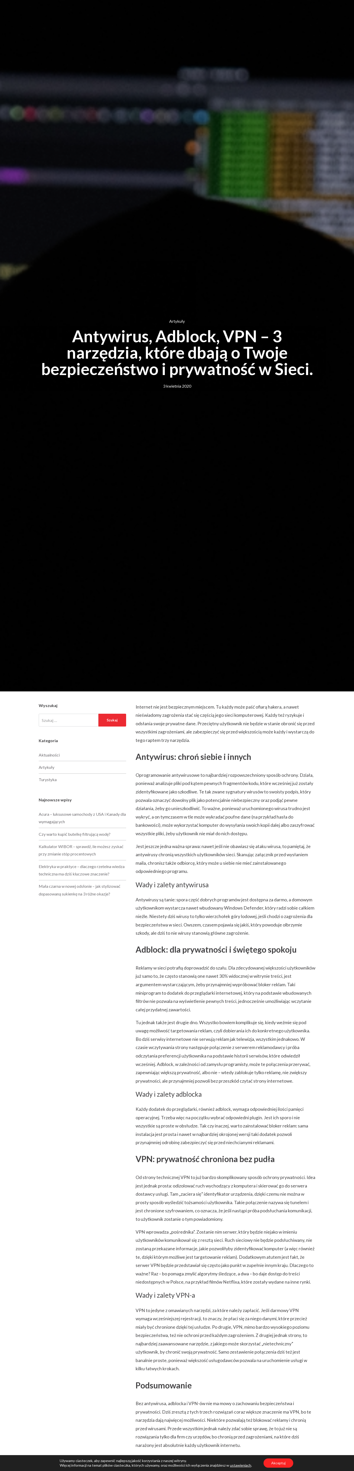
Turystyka (48, 779)
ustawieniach (240, 1465)
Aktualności (49, 754)
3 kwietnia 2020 (177, 386)
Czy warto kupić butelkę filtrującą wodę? (74, 834)
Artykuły (177, 321)
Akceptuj (278, 1463)
